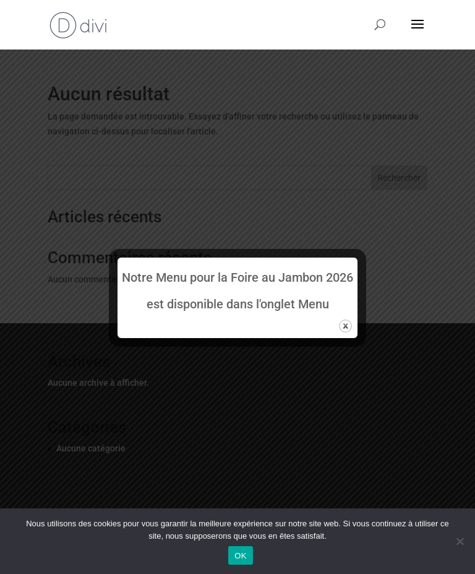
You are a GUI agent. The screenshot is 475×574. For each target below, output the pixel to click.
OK (240, 555)
